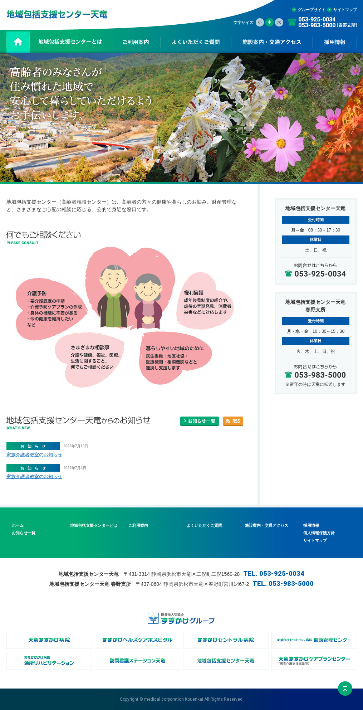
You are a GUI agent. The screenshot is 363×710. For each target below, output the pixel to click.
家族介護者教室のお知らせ (34, 454)
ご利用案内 (138, 525)
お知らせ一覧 (23, 533)
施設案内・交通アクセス (266, 525)
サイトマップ (345, 10)
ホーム (18, 525)
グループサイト (311, 10)
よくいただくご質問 (204, 525)
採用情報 (311, 525)
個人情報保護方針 (319, 533)
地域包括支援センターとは (93, 525)
